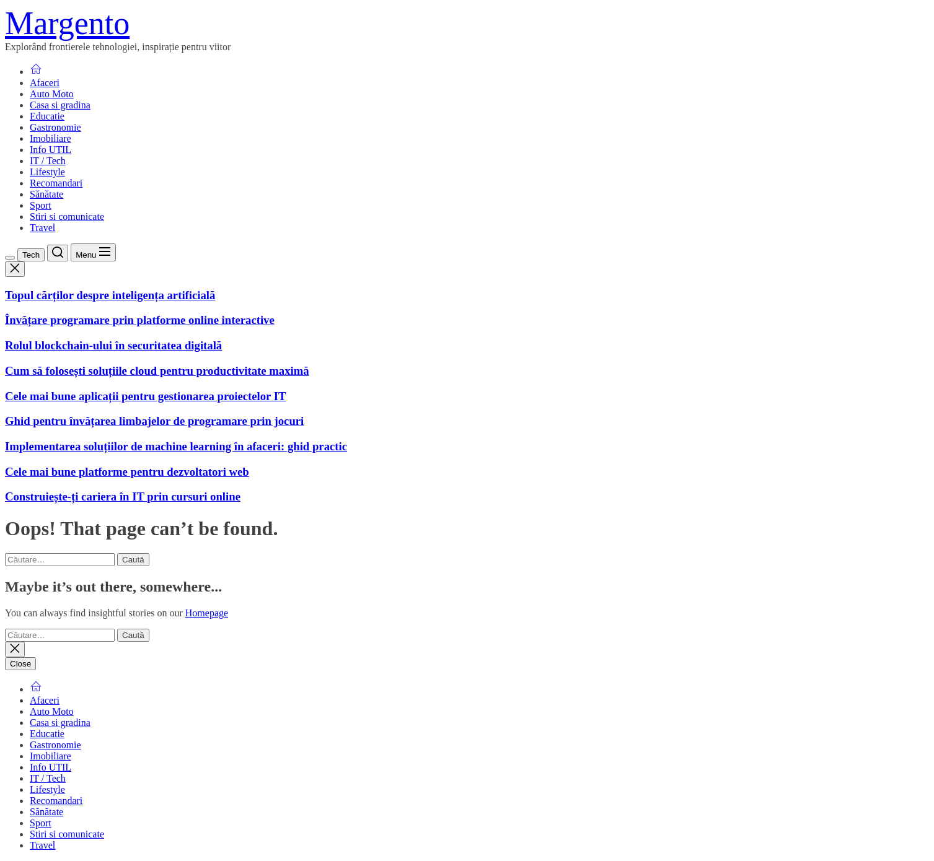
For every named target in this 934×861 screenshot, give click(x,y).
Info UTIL (50, 149)
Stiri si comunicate (67, 216)
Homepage (206, 613)
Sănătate (46, 194)
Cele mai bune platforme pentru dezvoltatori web (127, 471)
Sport (40, 205)
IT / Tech (48, 160)
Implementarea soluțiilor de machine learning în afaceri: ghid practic (176, 446)
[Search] (57, 253)
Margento (67, 23)
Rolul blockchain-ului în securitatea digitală (113, 345)
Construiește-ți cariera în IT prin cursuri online (122, 496)
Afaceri (44, 82)
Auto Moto (52, 94)
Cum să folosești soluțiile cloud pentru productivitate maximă (157, 370)
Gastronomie (55, 127)
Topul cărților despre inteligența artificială (110, 295)
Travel (42, 227)
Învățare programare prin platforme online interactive (140, 319)
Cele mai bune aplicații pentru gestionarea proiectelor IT (145, 396)
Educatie (47, 116)
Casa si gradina (60, 105)
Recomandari (56, 183)
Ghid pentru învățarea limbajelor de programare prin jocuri (154, 420)
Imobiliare (50, 138)
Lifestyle (47, 172)
